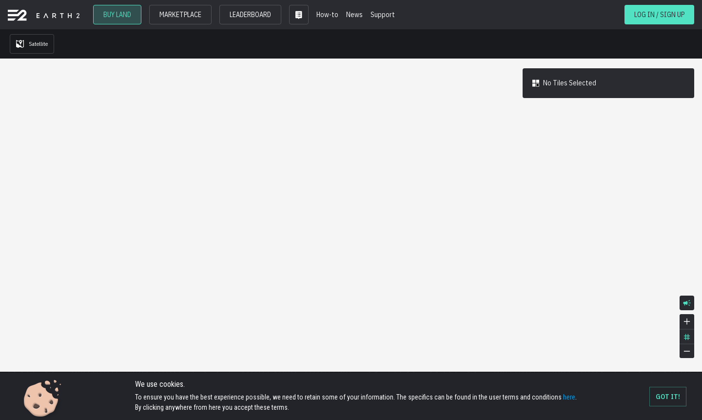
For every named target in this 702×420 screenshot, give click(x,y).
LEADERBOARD (250, 14)
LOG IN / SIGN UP (659, 14)
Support (382, 14)
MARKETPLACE (180, 14)
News (354, 14)
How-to (327, 14)
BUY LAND (117, 14)
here (569, 397)
